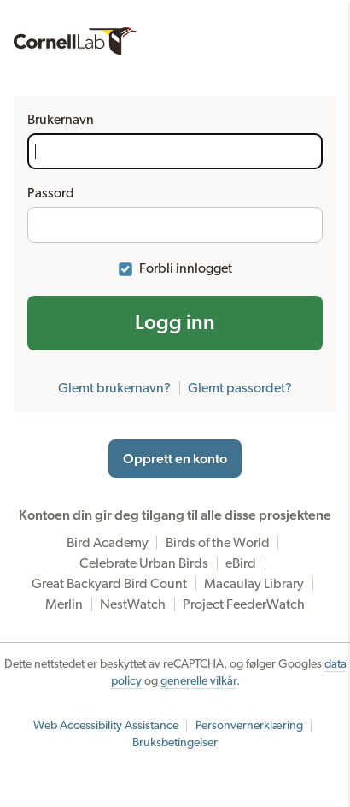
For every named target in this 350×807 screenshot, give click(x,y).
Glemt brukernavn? (114, 388)
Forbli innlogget (185, 268)
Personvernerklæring (249, 726)
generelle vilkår (198, 681)
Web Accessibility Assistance (105, 726)
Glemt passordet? (240, 388)
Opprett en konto (175, 459)
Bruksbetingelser (175, 743)
